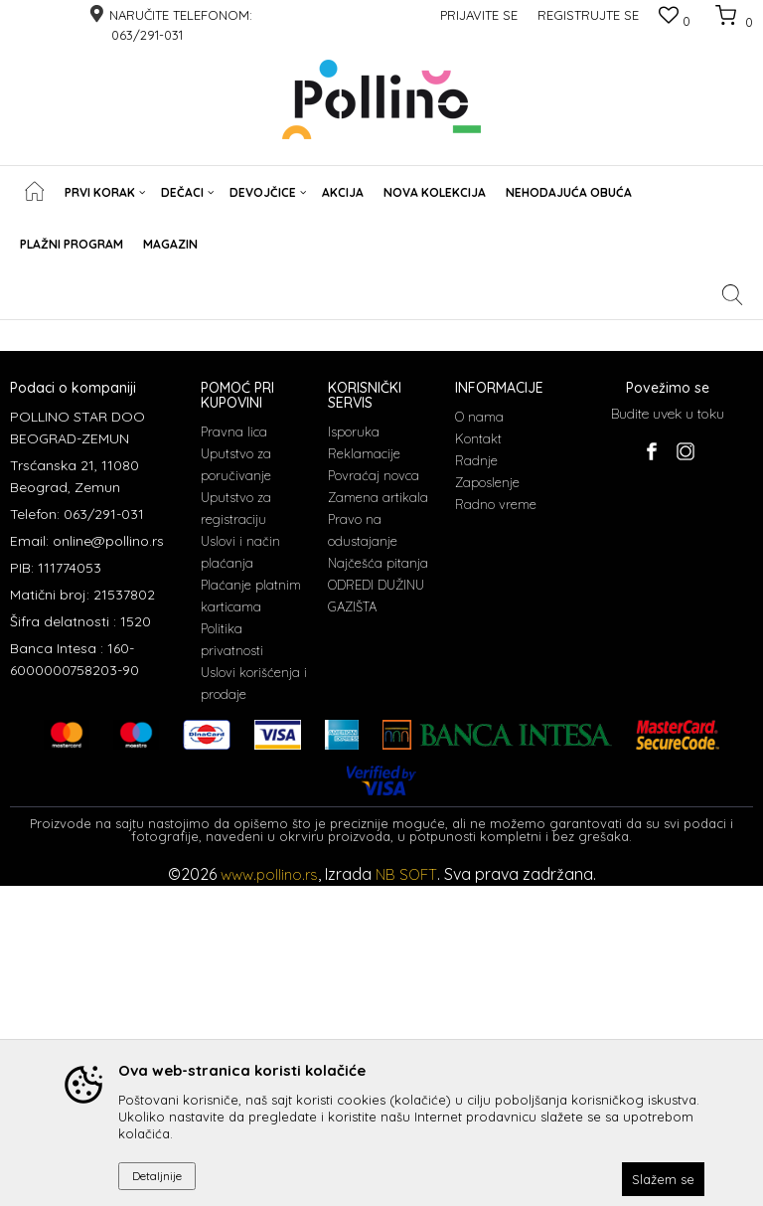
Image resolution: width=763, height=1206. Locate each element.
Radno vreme (495, 824)
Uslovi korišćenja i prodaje (254, 1003)
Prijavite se (600, 566)
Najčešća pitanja (378, 883)
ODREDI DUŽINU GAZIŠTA (376, 916)
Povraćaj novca (373, 795)
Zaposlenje (487, 802)
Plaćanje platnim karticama (251, 916)
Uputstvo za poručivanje (236, 784)
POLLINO (33, 332)
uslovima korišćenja (421, 602)
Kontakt (478, 759)
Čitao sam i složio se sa (342, 602)
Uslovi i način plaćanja (240, 872)
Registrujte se (588, 15)
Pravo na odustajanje (362, 850)
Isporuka (354, 752)
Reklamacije (364, 773)
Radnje (476, 780)
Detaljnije (157, 1175)
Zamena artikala (378, 817)
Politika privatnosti (232, 959)
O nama (479, 737)
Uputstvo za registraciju (236, 828)
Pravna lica (234, 752)
